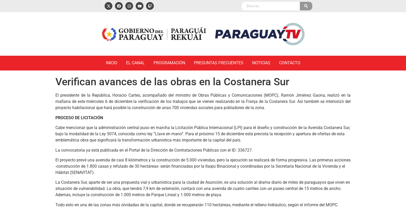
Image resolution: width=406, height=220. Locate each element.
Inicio (111, 62)
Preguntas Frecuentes (218, 62)
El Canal (135, 62)
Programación (169, 62)
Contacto (289, 62)
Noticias (261, 62)
